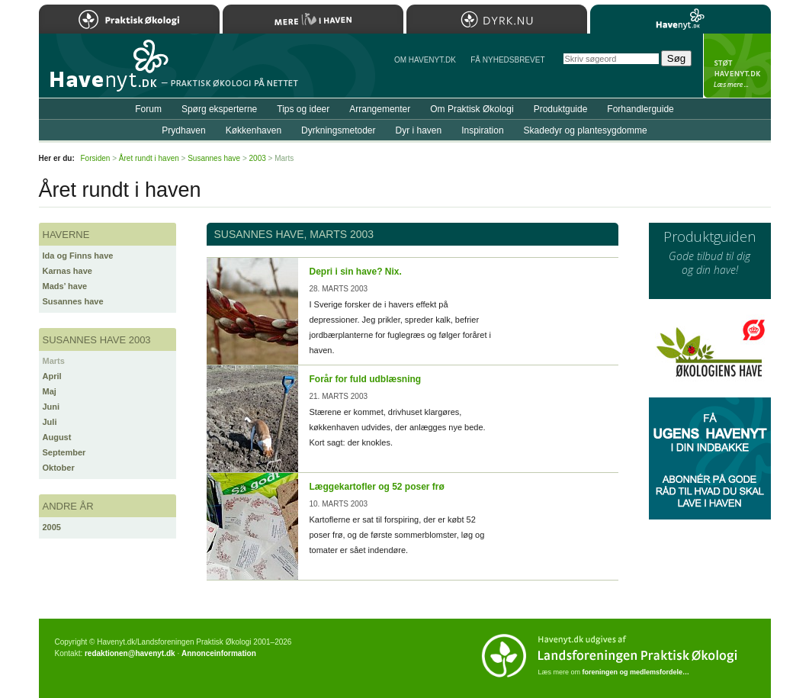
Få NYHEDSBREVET (507, 60)
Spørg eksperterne (219, 109)
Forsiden (96, 158)
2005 (52, 527)
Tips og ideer (303, 109)
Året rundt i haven (149, 158)
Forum (148, 109)
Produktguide (561, 109)
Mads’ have (65, 286)
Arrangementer (379, 109)
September (64, 452)
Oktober (59, 467)
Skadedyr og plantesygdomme (585, 130)
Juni (51, 406)
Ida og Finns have (78, 255)
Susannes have (73, 301)
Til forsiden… (105, 71)
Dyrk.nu (496, 19)
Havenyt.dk (680, 19)
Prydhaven (183, 130)
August (57, 437)
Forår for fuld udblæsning (366, 379)
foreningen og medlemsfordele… (636, 672)
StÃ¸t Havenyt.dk (737, 66)
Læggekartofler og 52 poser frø (377, 486)
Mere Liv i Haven (313, 19)
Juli (50, 421)
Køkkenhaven (253, 130)
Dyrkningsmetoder (338, 130)
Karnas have (67, 270)
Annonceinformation (218, 653)
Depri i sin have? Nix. (356, 271)
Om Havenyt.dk (425, 60)
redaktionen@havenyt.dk (130, 653)
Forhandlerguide (640, 109)
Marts (54, 360)
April (52, 376)
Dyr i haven (418, 130)
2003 (257, 158)
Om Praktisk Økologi (471, 109)
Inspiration (482, 130)
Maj (49, 391)
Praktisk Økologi (129, 19)
